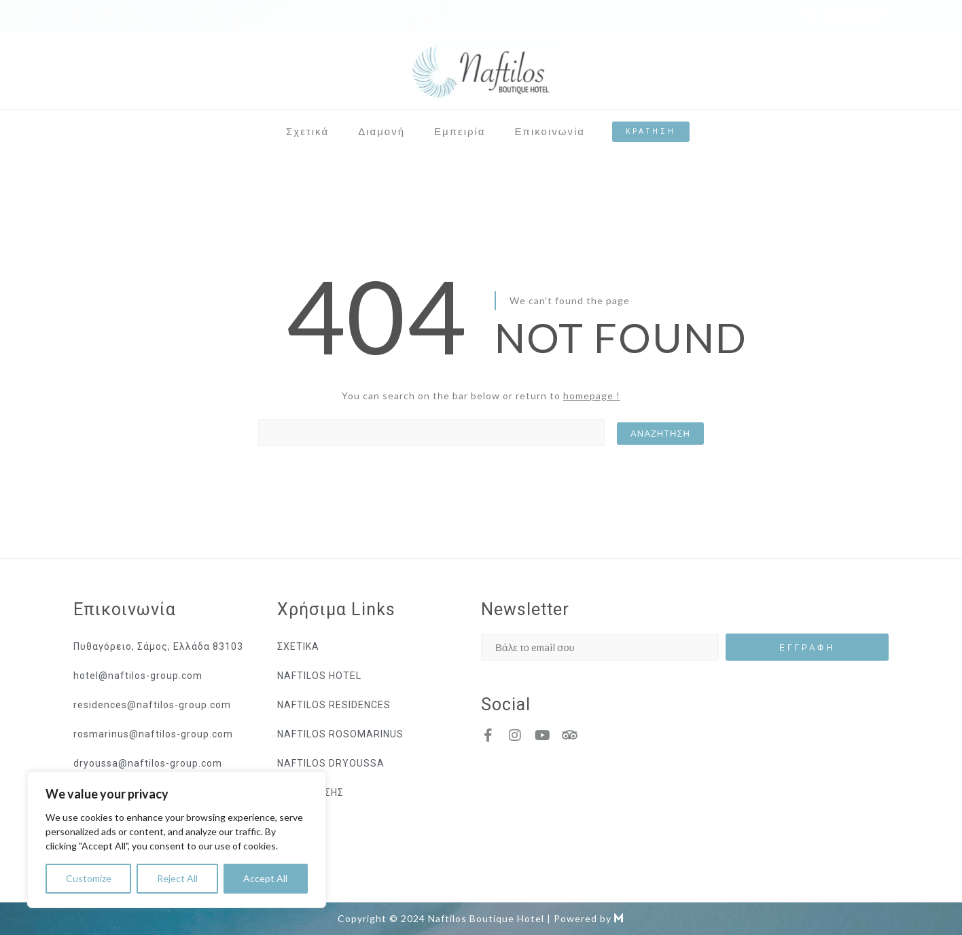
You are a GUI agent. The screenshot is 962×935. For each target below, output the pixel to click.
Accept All (265, 878)
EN (106, 16)
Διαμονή (381, 131)
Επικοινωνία (550, 131)
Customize (88, 878)
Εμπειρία (460, 131)
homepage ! (591, 395)
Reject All (177, 878)
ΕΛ (136, 16)
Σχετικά (307, 131)
